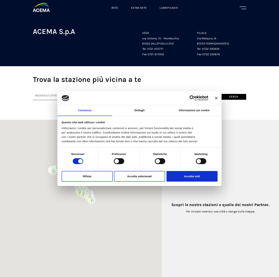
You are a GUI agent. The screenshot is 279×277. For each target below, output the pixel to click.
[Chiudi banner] (216, 98)
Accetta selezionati (139, 176)
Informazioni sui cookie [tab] (194, 110)
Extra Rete (139, 7)
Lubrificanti (169, 7)
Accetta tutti (192, 176)
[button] (83, 194)
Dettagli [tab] (139, 110)
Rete (114, 7)
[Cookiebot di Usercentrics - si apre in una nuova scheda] (192, 98)
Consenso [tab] (84, 110)
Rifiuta (87, 176)
